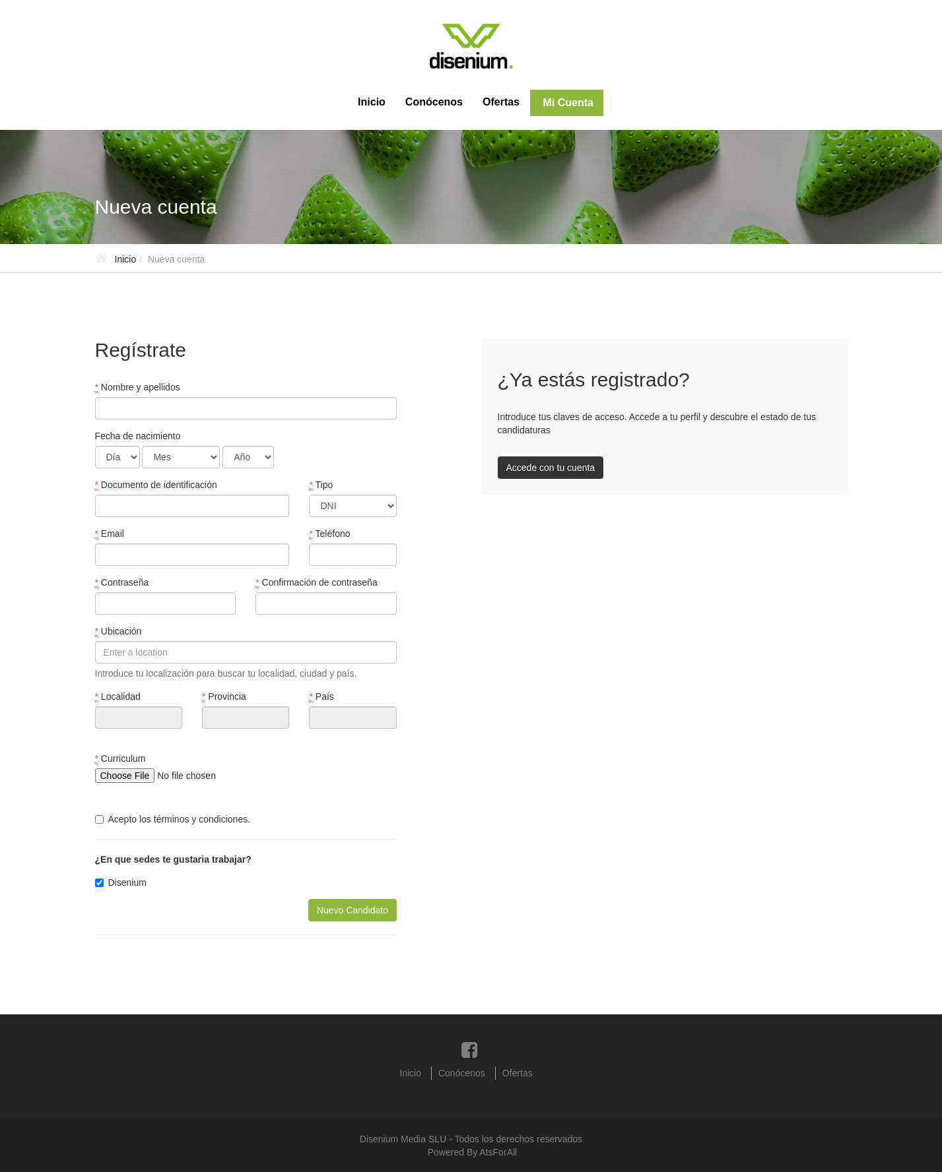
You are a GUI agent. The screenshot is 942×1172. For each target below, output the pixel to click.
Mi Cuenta (566, 102)
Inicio (372, 102)
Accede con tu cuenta (550, 467)
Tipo (321, 485)
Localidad (118, 696)
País (321, 696)
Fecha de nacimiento (138, 436)
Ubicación (118, 631)
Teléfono (329, 534)
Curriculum (120, 758)
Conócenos (434, 102)
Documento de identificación (156, 485)
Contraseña (122, 582)
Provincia (224, 696)
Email (109, 534)
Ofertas (501, 102)
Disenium (121, 882)
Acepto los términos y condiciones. (173, 819)
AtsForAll (498, 1152)
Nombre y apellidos (137, 387)
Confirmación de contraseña (316, 582)
